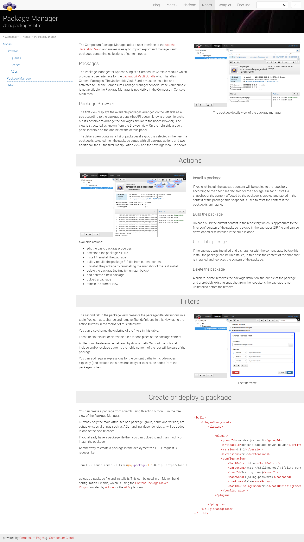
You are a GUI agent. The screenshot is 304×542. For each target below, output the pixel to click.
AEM (127, 487)
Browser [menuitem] (12, 51)
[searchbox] (268, 5)
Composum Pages (32, 538)
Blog (156, 5)
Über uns (243, 5)
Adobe (109, 487)
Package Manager (45, 37)
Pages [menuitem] (171, 5)
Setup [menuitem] (11, 85)
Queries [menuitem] (16, 58)
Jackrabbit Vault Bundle (139, 76)
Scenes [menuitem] (15, 65)
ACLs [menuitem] (14, 71)
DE (296, 5)
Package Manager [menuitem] (19, 78)
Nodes (207, 5)
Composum (12, 37)
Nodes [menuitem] (7, 44)
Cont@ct (224, 5)
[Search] (284, 5)
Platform (189, 5)
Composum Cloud (61, 538)
